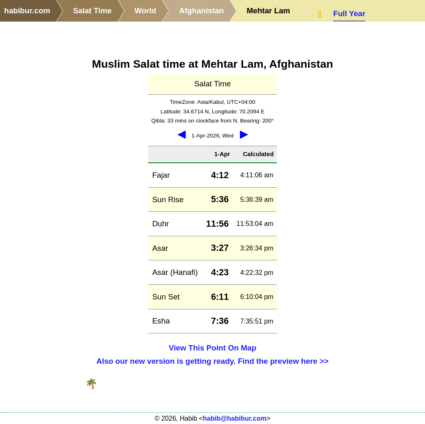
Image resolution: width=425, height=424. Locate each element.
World (145, 10)
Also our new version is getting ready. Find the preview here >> (212, 361)
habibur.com (27, 10)
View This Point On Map (212, 347)
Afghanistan (201, 10)
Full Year (349, 13)
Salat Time (92, 10)
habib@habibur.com (234, 418)
